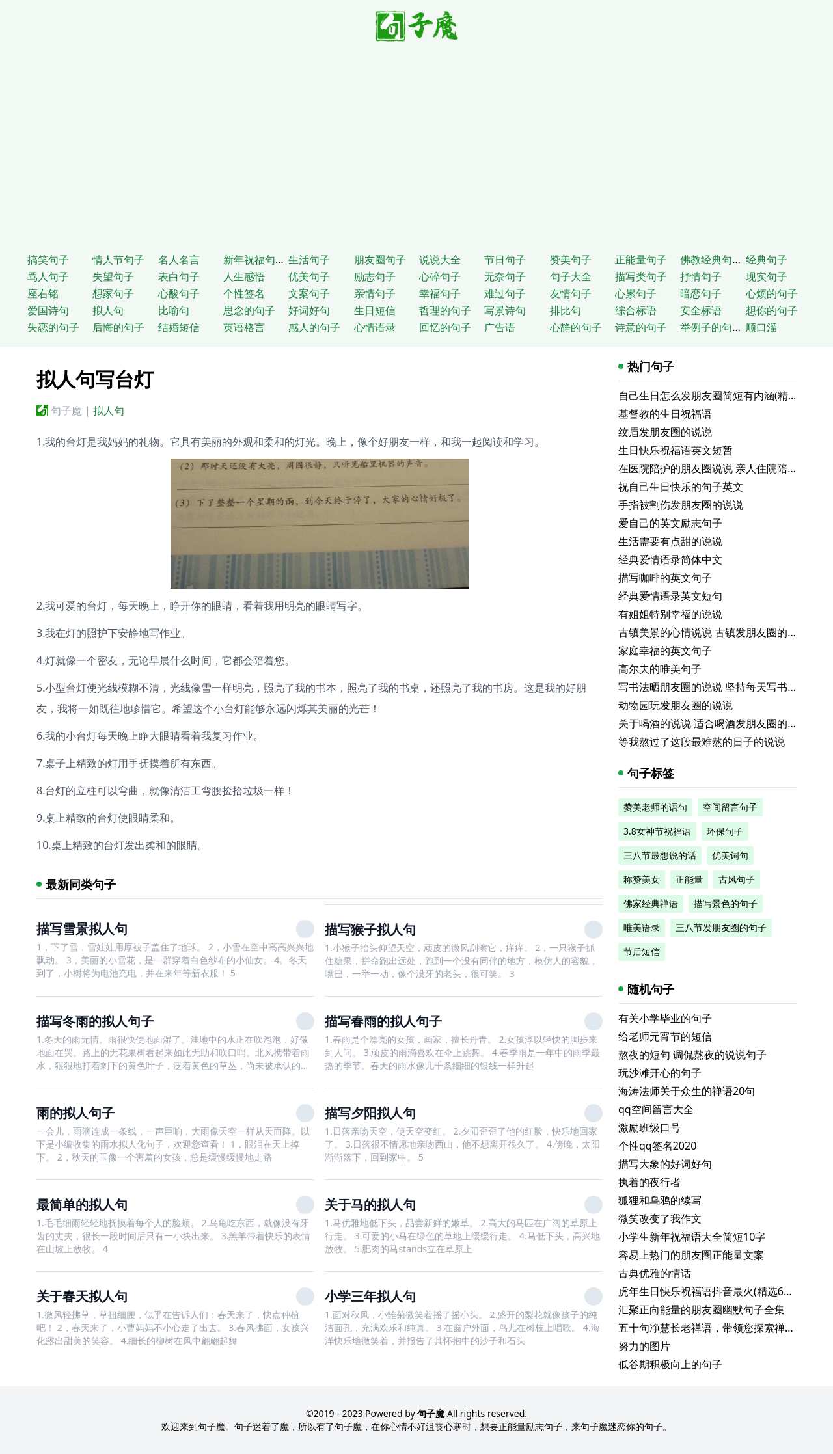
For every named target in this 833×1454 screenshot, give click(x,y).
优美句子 (309, 276)
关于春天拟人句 (82, 1296)
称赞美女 (641, 879)
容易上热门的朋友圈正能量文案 (691, 1255)
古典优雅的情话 (654, 1273)
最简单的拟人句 (82, 1204)
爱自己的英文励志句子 (670, 523)
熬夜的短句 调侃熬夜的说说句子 (692, 1054)
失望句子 (113, 276)
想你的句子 (772, 310)
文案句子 (309, 293)
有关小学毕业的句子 (665, 1018)
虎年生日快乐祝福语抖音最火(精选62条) (710, 1291)
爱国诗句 (48, 310)
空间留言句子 (730, 807)
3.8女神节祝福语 (657, 831)
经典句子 (766, 259)
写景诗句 (505, 310)
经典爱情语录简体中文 (670, 559)
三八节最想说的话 (659, 855)
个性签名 (244, 293)
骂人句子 (48, 276)
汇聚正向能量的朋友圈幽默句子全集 (701, 1309)
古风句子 (736, 879)
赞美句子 (571, 259)
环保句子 (725, 831)
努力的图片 (644, 1346)
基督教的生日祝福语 (665, 414)
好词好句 (309, 310)
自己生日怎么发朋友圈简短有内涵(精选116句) (724, 395)
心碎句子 (440, 276)
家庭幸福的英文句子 (665, 650)
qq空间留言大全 (656, 1109)
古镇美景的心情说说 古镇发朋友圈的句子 (713, 632)
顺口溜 (761, 327)
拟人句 (108, 310)
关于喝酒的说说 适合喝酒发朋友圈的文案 (713, 723)
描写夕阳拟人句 (370, 1113)
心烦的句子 (772, 293)
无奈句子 (505, 276)
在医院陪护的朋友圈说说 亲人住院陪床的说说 (723, 468)
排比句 (565, 310)
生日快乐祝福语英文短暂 (675, 450)
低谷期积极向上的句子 (670, 1364)
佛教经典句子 (711, 259)
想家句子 (113, 293)
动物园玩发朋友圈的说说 (675, 705)
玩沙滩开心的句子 (660, 1073)
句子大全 (571, 276)
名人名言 (179, 259)
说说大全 (440, 259)
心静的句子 (576, 327)
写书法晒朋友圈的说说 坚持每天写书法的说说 (723, 687)
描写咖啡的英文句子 (665, 578)
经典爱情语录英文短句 (670, 596)
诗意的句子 (641, 327)
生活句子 (309, 259)
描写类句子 (641, 276)
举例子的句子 (711, 327)
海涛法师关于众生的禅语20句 (686, 1091)
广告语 (499, 327)
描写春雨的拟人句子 (383, 1021)
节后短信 (641, 951)
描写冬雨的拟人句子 (95, 1021)
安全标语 (701, 310)
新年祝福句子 (254, 259)
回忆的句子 (445, 327)
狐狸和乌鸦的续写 (660, 1200)
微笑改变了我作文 (660, 1218)
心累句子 (636, 293)
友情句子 (571, 293)
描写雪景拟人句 (82, 928)
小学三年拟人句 (370, 1296)
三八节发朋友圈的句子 (721, 927)
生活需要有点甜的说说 (670, 541)
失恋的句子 (53, 327)
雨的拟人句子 (75, 1113)
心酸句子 (179, 293)
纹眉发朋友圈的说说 (665, 432)
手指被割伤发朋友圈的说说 (680, 505)
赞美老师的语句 (655, 807)
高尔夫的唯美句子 (660, 669)
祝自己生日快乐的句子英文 (680, 486)
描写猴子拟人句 (370, 929)
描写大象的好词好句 (665, 1164)
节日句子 (505, 259)
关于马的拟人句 (370, 1204)
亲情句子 (375, 293)
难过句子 (505, 293)
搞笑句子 (48, 259)
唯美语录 (641, 927)
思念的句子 (249, 310)
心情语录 (375, 327)
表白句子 (179, 276)
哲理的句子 (445, 310)
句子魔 (66, 410)
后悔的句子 (118, 327)
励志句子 (375, 276)
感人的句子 (314, 327)
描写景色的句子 (726, 903)
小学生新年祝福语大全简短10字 (691, 1237)
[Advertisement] (416, 144)
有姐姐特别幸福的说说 (670, 614)
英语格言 (244, 327)
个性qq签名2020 (657, 1145)
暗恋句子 (701, 293)
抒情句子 (701, 276)
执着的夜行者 (649, 1182)
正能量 (689, 879)
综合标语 (636, 310)
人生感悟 (244, 276)
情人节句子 (118, 259)
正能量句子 (641, 259)
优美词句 (730, 855)
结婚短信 (179, 327)
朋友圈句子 (380, 259)
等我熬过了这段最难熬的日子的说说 (701, 741)
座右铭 (43, 293)
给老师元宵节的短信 (665, 1036)
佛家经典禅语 (650, 903)
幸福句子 (440, 293)
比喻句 (173, 310)
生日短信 (375, 310)
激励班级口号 (649, 1127)
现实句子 (766, 276)
